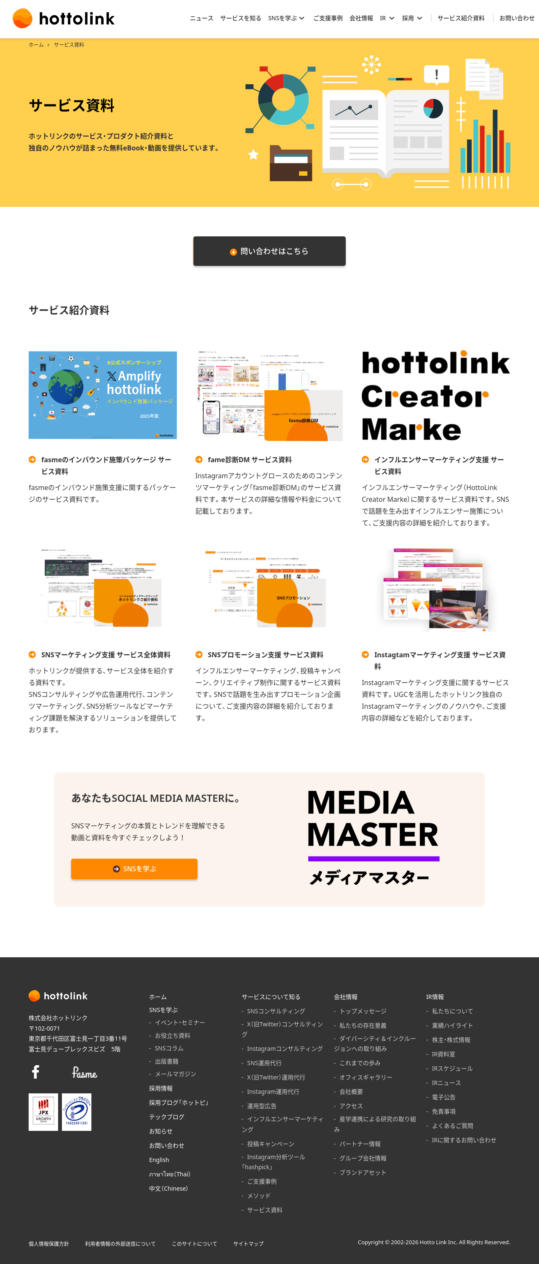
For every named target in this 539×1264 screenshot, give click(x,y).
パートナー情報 (360, 1143)
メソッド (259, 1195)
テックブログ (166, 1116)
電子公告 (444, 1097)
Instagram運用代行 (273, 1091)
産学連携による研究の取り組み (375, 1123)
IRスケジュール (452, 1068)
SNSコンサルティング (276, 1011)
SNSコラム (169, 1048)
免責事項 (444, 1111)
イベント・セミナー (180, 1022)
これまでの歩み (360, 1062)
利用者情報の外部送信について (120, 1244)
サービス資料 (265, 1209)
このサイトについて (194, 1244)
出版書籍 (167, 1061)
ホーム (36, 44)
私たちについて (452, 1011)
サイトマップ (248, 1244)
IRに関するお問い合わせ (464, 1139)
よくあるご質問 (452, 1125)
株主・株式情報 (451, 1039)
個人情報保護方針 (49, 1244)
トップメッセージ (363, 1011)
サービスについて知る (271, 996)
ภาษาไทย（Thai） (170, 1174)
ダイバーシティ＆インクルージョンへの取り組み (375, 1043)
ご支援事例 (262, 1181)
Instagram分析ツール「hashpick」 (274, 1161)
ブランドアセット (363, 1172)
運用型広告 (262, 1105)
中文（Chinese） (169, 1188)
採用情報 (161, 1088)
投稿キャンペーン (270, 1143)
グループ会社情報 (363, 1158)
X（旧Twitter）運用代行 (276, 1077)
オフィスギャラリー (365, 1077)
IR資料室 (443, 1054)
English (159, 1159)
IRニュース (446, 1082)
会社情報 (346, 996)
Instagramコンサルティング (285, 1048)
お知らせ (161, 1131)
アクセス (351, 1105)
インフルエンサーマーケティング (283, 1123)
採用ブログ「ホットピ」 (179, 1102)
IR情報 (434, 996)
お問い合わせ (166, 1145)
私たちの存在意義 (363, 1025)
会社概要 (351, 1091)
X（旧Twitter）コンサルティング (282, 1029)
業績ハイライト (452, 1025)
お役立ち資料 (172, 1035)
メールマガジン (175, 1073)
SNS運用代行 (264, 1062)
